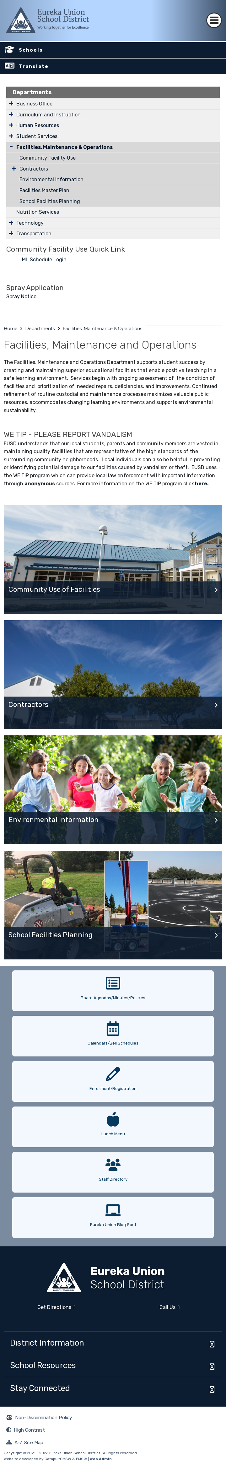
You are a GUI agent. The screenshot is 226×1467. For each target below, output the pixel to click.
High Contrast (29, 1430)
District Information (47, 1342)
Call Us (148, 1309)
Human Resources (37, 125)
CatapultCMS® (58, 1459)
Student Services (36, 136)
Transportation (33, 234)
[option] (113, 988)
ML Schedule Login (45, 260)
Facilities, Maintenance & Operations (64, 147)
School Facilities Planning (49, 201)
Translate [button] (34, 66)
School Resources (43, 1365)
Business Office (34, 104)
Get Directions (40, 1309)
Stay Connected (40, 1388)
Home (10, 328)
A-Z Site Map (24, 1443)
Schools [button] (31, 50)
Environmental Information (51, 179)
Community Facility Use (47, 158)
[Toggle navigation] (214, 15)
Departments (32, 92)
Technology (30, 223)
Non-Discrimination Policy (39, 1418)
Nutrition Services (37, 212)
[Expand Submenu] (11, 103)
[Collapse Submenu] (11, 146)
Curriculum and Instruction (48, 115)
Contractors (33, 169)
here (201, 484)
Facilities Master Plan (44, 190)
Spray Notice (21, 296)
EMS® (81, 1459)
